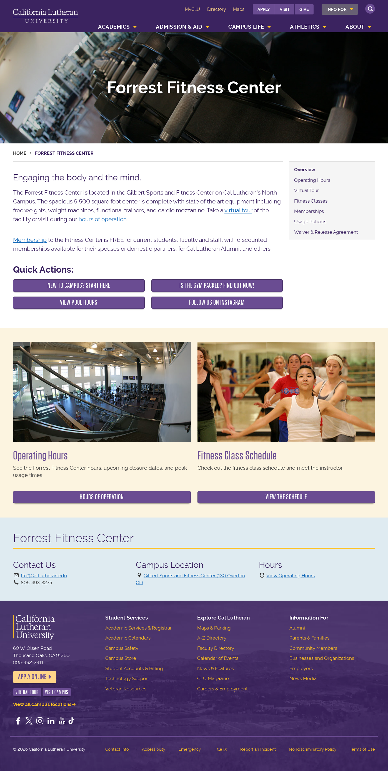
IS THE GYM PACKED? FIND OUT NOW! (216, 285)
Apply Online (32, 677)
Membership (30, 239)
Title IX (220, 749)
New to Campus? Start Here (78, 285)
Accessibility (153, 749)
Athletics (305, 27)
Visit (285, 9)
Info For (336, 9)
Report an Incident (258, 749)
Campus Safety (121, 648)
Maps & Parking (214, 628)
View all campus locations (42, 704)
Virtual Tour (306, 190)
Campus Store (120, 658)
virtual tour (238, 210)
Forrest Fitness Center (194, 88)
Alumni (297, 628)
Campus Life (246, 27)
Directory (216, 9)
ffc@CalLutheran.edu (44, 575)
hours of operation (103, 219)
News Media (303, 678)
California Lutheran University (45, 17)
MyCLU (192, 9)
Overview (304, 169)
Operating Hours (312, 180)
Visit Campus (56, 692)
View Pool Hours (78, 302)
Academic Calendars (128, 638)
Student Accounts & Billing (134, 668)
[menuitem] (340, 9)
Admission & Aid (179, 27)
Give (304, 9)
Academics (114, 27)
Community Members (313, 648)
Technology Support (127, 678)
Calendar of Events (217, 658)
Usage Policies (310, 221)
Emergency (190, 749)
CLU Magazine (213, 678)
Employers (301, 668)
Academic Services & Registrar (138, 628)
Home (19, 153)
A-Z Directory (211, 638)
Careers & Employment (222, 689)
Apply (263, 9)
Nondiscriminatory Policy (312, 749)
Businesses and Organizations (321, 658)
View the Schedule (286, 497)
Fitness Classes (310, 201)
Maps (238, 9)
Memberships (309, 211)
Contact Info (117, 749)
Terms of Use (362, 749)
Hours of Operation (102, 497)
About (355, 27)
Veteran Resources (125, 689)
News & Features (215, 668)
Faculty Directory (215, 648)
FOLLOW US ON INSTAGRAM (217, 302)
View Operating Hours (290, 575)
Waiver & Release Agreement (326, 232)
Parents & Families (309, 638)
